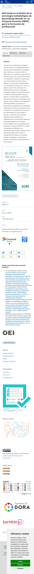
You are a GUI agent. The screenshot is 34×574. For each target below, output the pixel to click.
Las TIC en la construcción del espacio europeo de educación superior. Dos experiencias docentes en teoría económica (17, 305)
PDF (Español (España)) (10, 196)
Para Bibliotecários (8, 377)
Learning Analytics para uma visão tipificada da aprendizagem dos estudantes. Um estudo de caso (15, 274)
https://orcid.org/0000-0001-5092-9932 (11, 37)
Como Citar (6, 56)
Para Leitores (6, 372)
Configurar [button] (20, 568)
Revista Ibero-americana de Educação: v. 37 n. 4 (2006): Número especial (17, 323)
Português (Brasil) (8, 356)
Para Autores (6, 375)
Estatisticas (22, 53)
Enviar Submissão (9, 342)
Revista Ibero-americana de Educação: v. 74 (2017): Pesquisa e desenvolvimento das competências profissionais (16, 295)
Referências (13, 53)
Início (3, 6)
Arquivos (9, 6)
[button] (5, 252)
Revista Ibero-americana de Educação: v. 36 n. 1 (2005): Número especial (17, 310)
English (5, 358)
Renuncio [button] (20, 565)
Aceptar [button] (20, 561)
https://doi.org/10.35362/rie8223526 (16, 42)
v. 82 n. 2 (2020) (18, 6)
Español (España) (8, 353)
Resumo (5, 53)
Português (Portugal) (9, 361)
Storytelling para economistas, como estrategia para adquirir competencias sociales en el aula (17, 290)
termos (20, 231)
